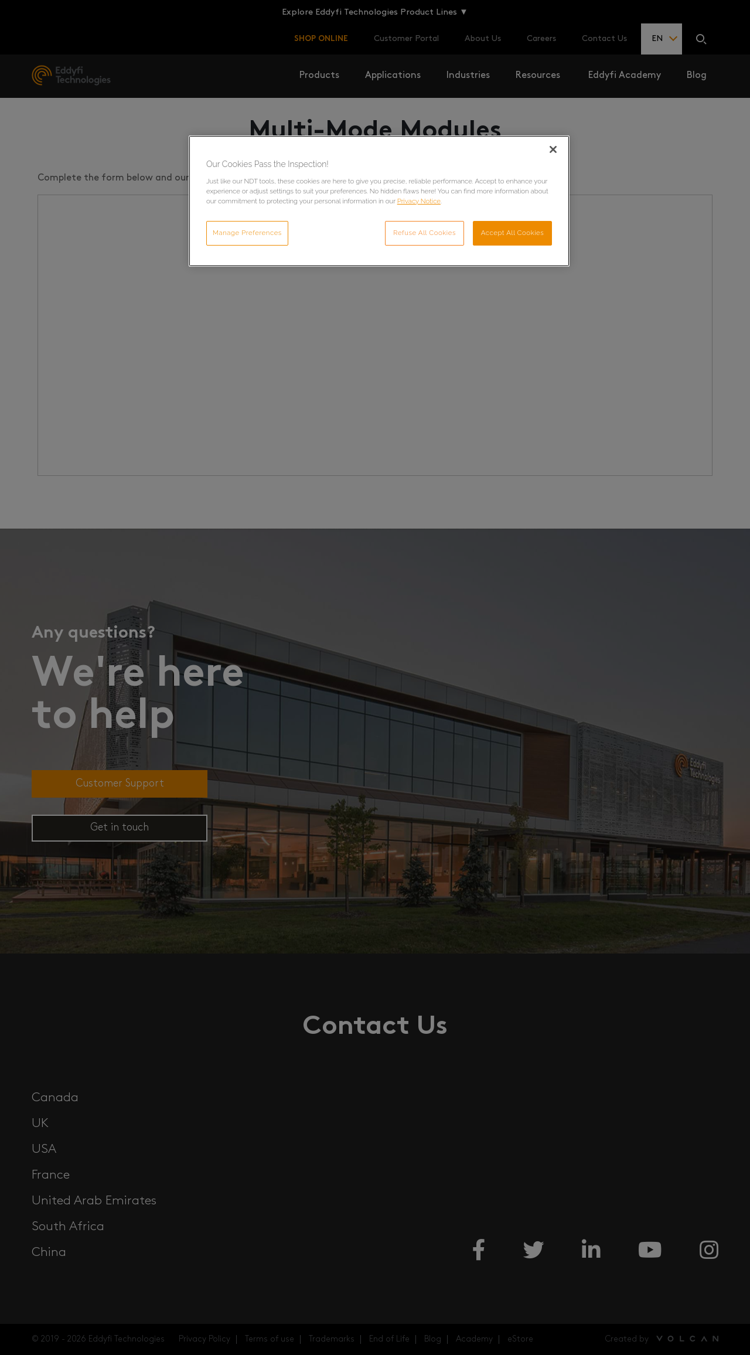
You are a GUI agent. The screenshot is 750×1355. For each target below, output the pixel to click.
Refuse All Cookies (424, 233)
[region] (379, 201)
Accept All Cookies (512, 233)
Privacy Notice (419, 201)
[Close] (553, 149)
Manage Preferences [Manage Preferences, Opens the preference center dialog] (247, 233)
